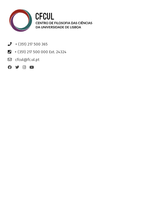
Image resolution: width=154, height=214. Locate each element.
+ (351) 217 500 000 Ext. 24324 (40, 52)
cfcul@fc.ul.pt (27, 59)
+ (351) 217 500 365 (31, 44)
